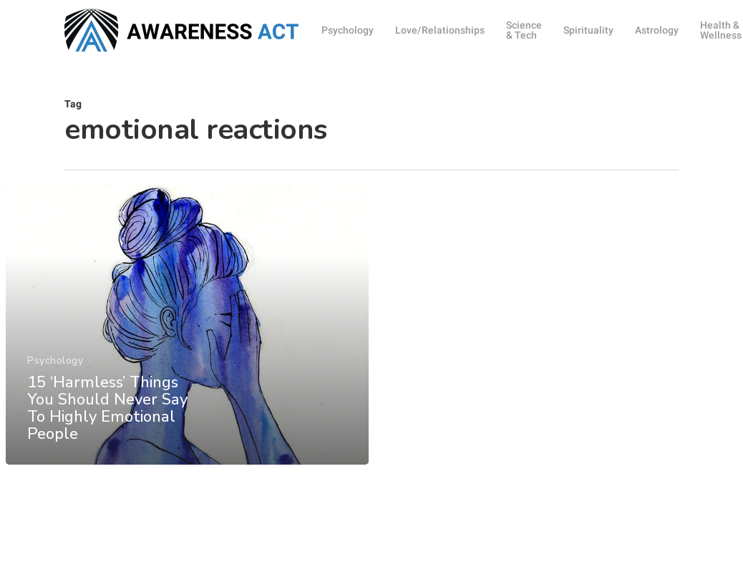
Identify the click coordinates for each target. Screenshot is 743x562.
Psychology (55, 365)
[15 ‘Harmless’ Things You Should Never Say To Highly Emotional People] (187, 328)
